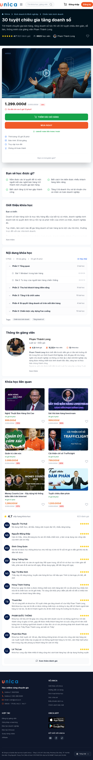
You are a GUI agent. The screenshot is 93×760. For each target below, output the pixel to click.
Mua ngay (46, 125)
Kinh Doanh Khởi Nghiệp (53, 355)
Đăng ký (87, 4)
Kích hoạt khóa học (55, 693)
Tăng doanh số (38, 319)
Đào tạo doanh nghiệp (10, 726)
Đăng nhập (74, 4)
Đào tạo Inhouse (8, 730)
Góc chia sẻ (53, 697)
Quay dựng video (8, 734)
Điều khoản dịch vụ (55, 701)
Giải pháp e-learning (10, 722)
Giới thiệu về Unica (55, 686)
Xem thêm (10, 240)
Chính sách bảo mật (56, 705)
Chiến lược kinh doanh (53, 14)
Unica (6, 14)
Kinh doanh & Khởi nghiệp (26, 14)
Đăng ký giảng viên (9, 718)
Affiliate (5, 737)
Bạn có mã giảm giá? (47, 158)
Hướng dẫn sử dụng (55, 690)
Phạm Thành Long (66, 36)
